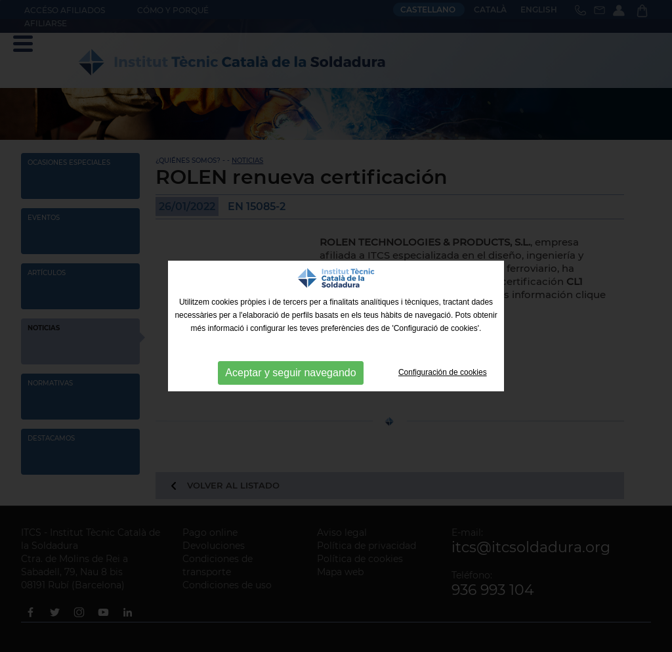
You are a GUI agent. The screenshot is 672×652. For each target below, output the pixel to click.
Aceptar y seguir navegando (290, 372)
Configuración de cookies (442, 372)
